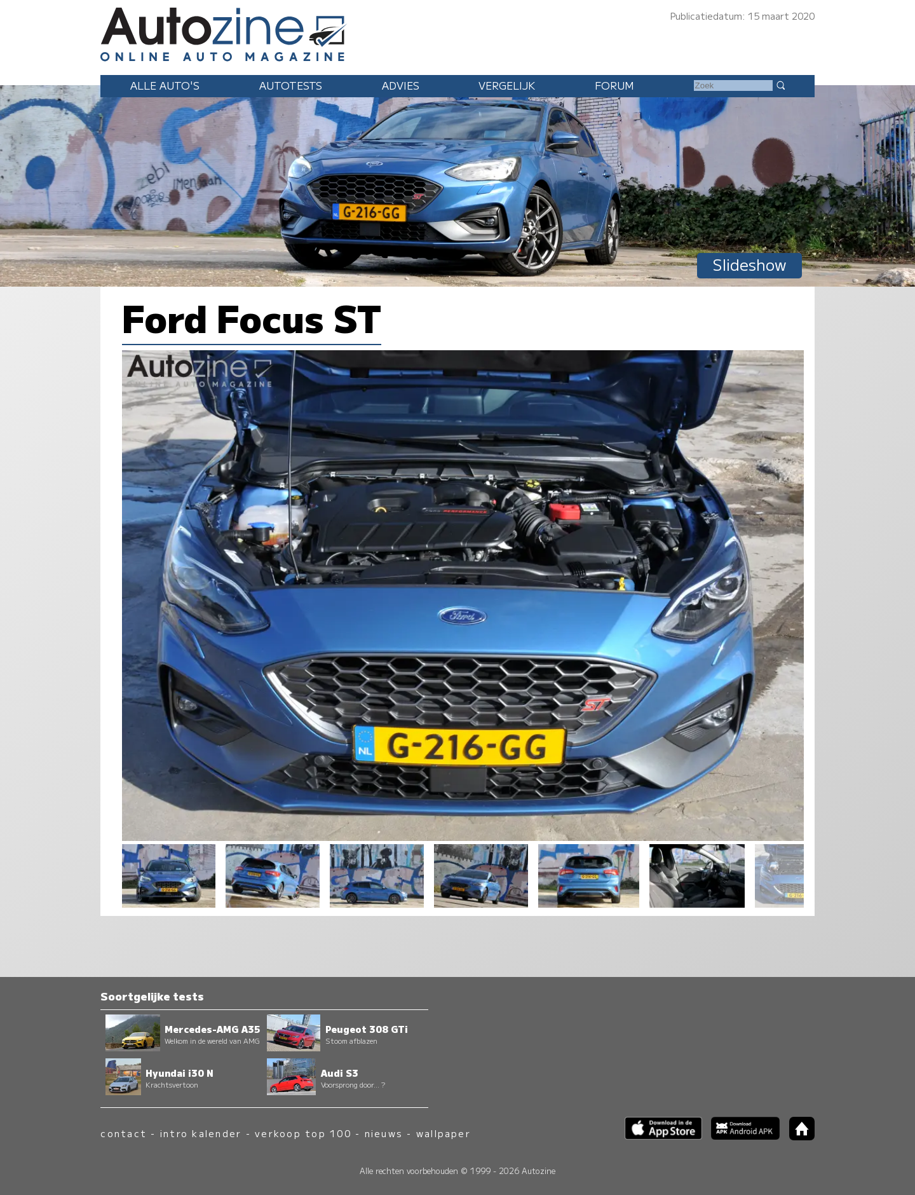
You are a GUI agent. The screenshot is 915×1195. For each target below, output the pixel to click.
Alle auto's (165, 85)
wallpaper (443, 1133)
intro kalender (200, 1133)
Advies (400, 85)
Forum (614, 85)
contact (123, 1133)
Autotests (290, 85)
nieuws (384, 1133)
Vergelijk (506, 85)
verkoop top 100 (303, 1133)
